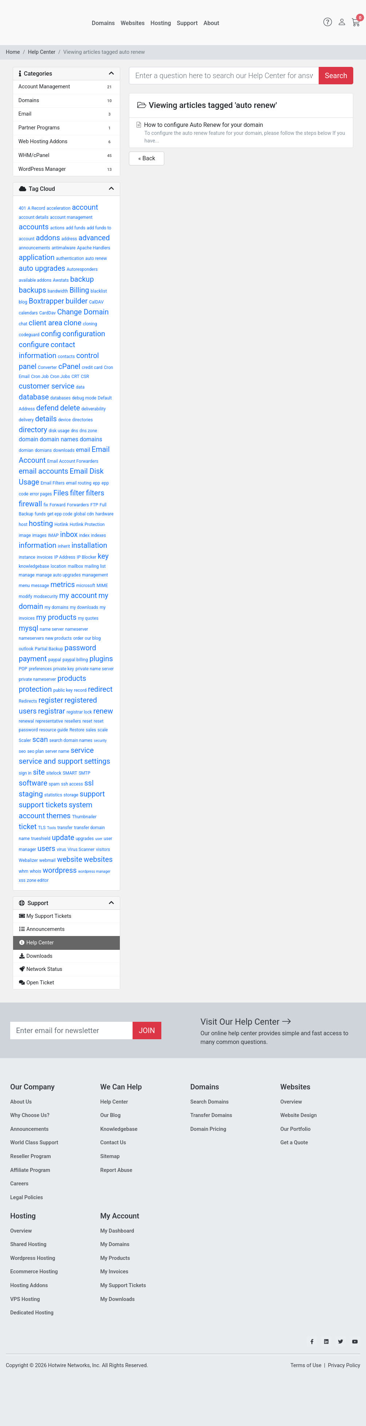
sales (91, 729)
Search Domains (209, 1102)
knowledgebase (34, 566)
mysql (29, 628)
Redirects (28, 701)
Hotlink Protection (87, 524)
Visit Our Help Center (246, 1022)
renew (103, 711)
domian (26, 450)
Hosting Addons (29, 1285)
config (51, 333)
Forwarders (78, 504)
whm (23, 871)
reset (88, 721)
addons (48, 237)
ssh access (72, 784)
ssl (89, 783)
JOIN (147, 1030)
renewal (26, 721)
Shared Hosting (28, 1244)
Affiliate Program (30, 1170)
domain (29, 439)
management (95, 575)
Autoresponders (82, 269)
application (37, 257)
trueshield (41, 838)
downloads (64, 450)
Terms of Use (305, 1365)
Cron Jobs (60, 376)
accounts (34, 226)
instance (27, 557)
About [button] (211, 23)
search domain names (70, 740)
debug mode (84, 398)
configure (34, 344)
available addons (35, 280)
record (80, 690)
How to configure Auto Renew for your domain (241, 133)
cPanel (69, 366)
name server (52, 629)
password (80, 647)
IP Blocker (87, 557)
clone (72, 322)
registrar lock (79, 712)
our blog (93, 638)
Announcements (29, 1129)
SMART (70, 773)
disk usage (58, 430)
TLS (42, 827)
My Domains (114, 1244)
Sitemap (109, 1156)
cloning (90, 323)
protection (35, 689)
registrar (51, 711)
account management (71, 217)
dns (74, 430)
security (100, 741)
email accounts (43, 471)
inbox (69, 534)
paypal (54, 659)
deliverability (94, 408)
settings (97, 761)
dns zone (88, 430)
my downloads (84, 607)
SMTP (84, 773)
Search (336, 75)
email (83, 449)
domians (43, 450)
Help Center (41, 52)
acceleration (58, 208)
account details (34, 217)
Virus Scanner (80, 849)
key (103, 556)
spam (54, 784)
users (46, 848)
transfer (65, 827)
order (78, 638)
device (64, 419)
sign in (25, 773)
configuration (84, 333)
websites (98, 859)
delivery (26, 419)
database (34, 397)
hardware (104, 514)
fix (45, 504)
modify (25, 596)
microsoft (85, 585)
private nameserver (37, 679)
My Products (115, 1258)
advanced (94, 237)
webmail (47, 860)
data (80, 387)
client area (45, 322)
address (69, 238)
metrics (62, 584)
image (25, 535)
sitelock (54, 773)
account (85, 207)
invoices (45, 557)
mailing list (95, 566)
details (45, 418)
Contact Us (113, 1143)
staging (31, 794)
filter (77, 493)
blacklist (99, 291)
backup (82, 279)
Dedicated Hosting (32, 1313)
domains (91, 439)
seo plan (35, 751)
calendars (28, 313)
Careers (19, 1184)
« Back (146, 158)
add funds (75, 227)
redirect (100, 689)
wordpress (59, 870)
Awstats (60, 280)
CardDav (47, 313)
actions (57, 227)
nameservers (31, 638)
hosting (41, 523)
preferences (40, 668)
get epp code (59, 514)
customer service (47, 386)
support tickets (43, 804)
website (69, 859)
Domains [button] (103, 23)
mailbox (75, 566)
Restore (77, 729)
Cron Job (39, 376)
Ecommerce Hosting (34, 1272)
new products (59, 638)
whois (36, 871)
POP (23, 668)
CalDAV (96, 302)
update (63, 837)
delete (70, 407)
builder (77, 301)
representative (49, 721)
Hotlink (61, 524)
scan (40, 739)
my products (56, 617)
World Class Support (34, 1143)
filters (95, 493)
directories (82, 419)
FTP (94, 504)
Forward (58, 504)
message (40, 585)
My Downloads (117, 1299)
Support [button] (187, 23)
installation (89, 545)
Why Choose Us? (30, 1115)
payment (33, 658)
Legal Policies (26, 1197)
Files (61, 493)
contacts (66, 356)
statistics (53, 795)
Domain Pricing (208, 1129)
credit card (92, 367)
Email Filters (52, 483)
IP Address (64, 557)
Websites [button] (133, 23)
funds (40, 514)
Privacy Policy (344, 1365)
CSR (85, 376)
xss (22, 880)
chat (23, 323)
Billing (79, 290)
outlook (26, 648)
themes (58, 815)
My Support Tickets (123, 1285)
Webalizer (28, 860)
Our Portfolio (295, 1129)
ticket (28, 826)
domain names (59, 439)
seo (22, 751)
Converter (47, 367)
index (84, 535)
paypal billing (75, 659)
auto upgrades (42, 268)
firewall (30, 503)
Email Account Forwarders (72, 461)
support (92, 794)
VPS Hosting (25, 1299)
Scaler (25, 740)
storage (71, 795)
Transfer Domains (211, 1115)
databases (60, 398)
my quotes (88, 618)
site (38, 772)
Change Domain (83, 312)
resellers (72, 721)
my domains (56, 607)
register (51, 700)
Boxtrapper (46, 301)
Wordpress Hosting (32, 1258)
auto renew (96, 258)
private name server (94, 668)
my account (78, 595)
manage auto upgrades (58, 575)
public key (62, 690)
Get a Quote (294, 1143)
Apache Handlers (93, 247)
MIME (102, 585)
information (37, 545)
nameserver (76, 629)
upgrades (85, 838)
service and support (51, 761)
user (98, 839)
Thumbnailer (84, 816)
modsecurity (46, 596)
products (72, 678)
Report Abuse (116, 1170)
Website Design (298, 1115)
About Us (21, 1102)
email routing (78, 483)
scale (103, 729)
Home (13, 52)
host (23, 524)
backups (32, 290)
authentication (70, 258)
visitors (103, 849)
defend (47, 407)
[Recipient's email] (71, 1030)
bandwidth (58, 291)
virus (61, 849)
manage (27, 575)
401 (22, 208)
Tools (51, 828)
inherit (64, 546)
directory (33, 429)
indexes (98, 535)
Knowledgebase (118, 1129)
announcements (34, 247)
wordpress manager (94, 871)
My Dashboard (117, 1231)
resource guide (53, 729)
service (82, 750)
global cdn (84, 514)
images (39, 535)
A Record (36, 208)
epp (96, 483)
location (58, 566)
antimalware (64, 247)
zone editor (37, 880)
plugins (101, 658)
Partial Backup (49, 648)
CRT (75, 376)
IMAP (53, 535)
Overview (291, 1102)
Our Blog (110, 1115)
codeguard (29, 334)
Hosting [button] (160, 23)
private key (63, 668)
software (33, 783)
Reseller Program (30, 1156)
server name (57, 751)
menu (24, 585)
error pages (41, 494)
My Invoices (114, 1272)
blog (23, 302)
